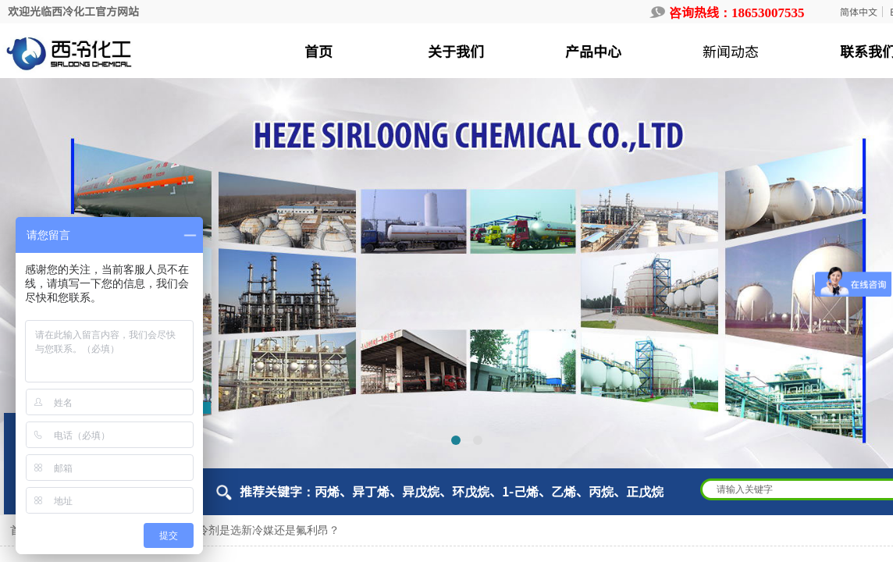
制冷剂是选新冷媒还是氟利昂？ (263, 530)
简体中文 (858, 11)
